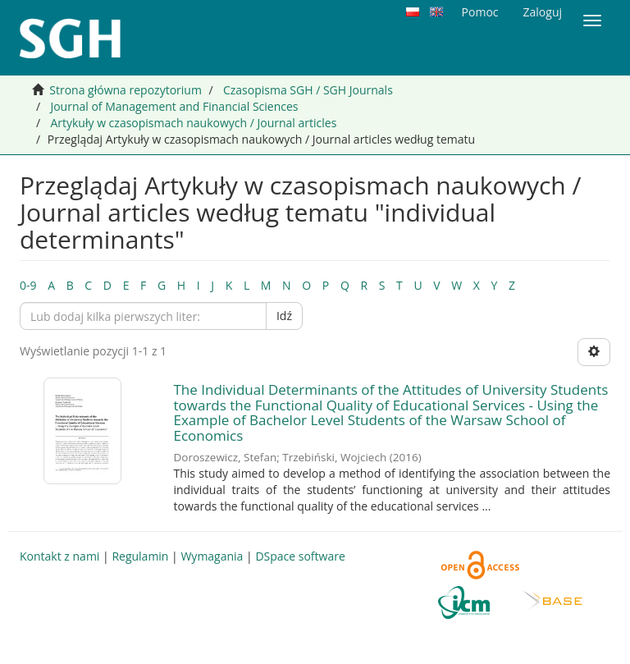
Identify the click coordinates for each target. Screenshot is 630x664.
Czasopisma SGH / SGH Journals (308, 90)
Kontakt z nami (59, 556)
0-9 (28, 285)
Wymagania (211, 556)
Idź (284, 315)
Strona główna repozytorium (125, 90)
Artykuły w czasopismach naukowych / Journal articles (193, 123)
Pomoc (480, 12)
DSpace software (300, 556)
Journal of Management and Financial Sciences (174, 106)
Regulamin (140, 556)
